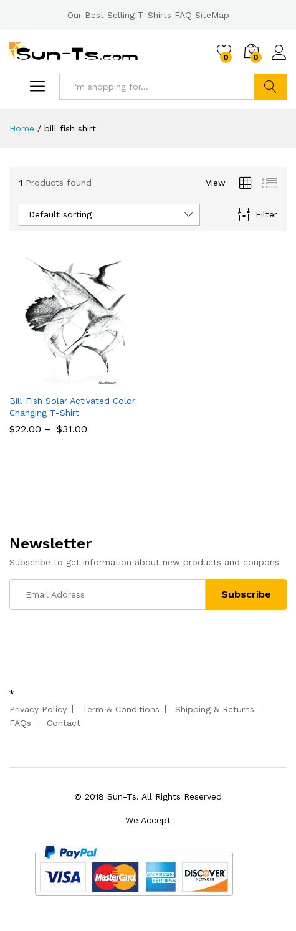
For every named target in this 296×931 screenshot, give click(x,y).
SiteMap (212, 15)
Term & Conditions (121, 709)
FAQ (183, 15)
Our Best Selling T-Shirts (119, 15)
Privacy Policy (38, 709)
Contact (63, 723)
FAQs (20, 723)
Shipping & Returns (214, 709)
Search (270, 87)
